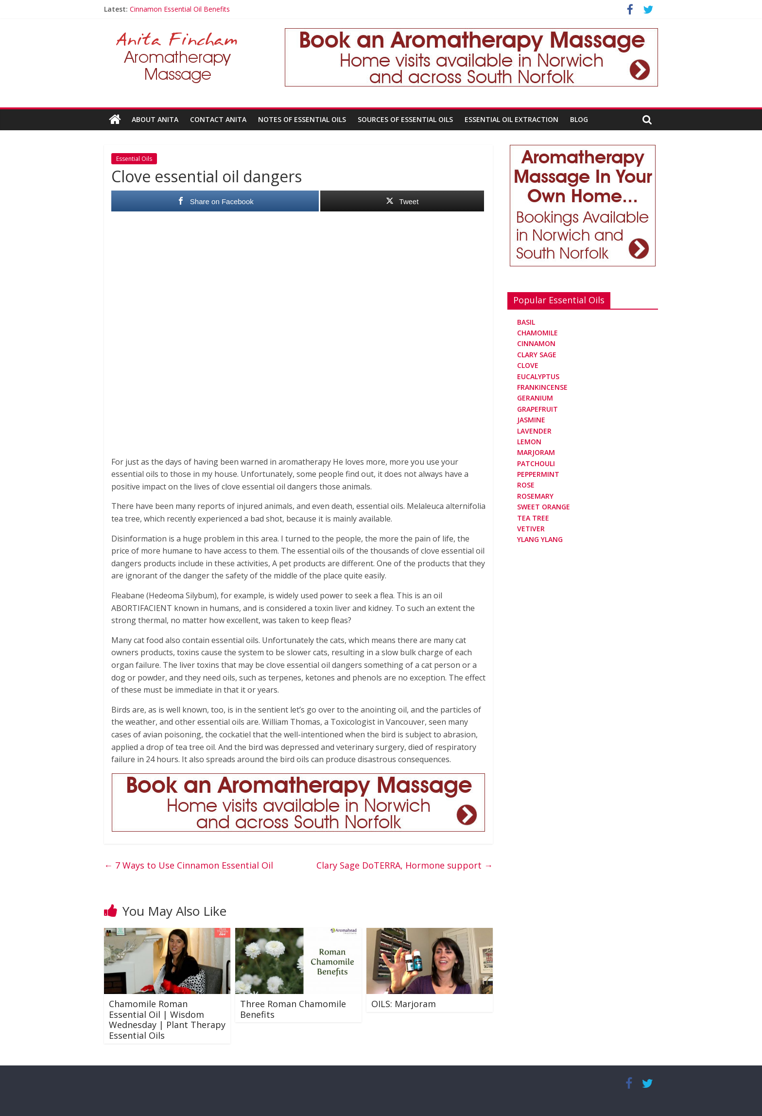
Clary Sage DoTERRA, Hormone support (404, 865)
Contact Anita (218, 119)
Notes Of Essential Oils (302, 119)
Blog (579, 119)
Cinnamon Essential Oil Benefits (180, 9)
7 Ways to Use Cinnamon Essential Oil (188, 865)
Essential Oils (134, 159)
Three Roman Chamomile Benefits (293, 1009)
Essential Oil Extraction (511, 119)
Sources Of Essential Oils (405, 119)
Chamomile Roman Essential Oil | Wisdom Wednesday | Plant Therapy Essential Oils (167, 1019)
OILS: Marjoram (403, 1004)
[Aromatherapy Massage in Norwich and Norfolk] (471, 34)
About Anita (155, 119)
